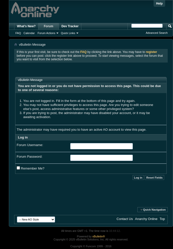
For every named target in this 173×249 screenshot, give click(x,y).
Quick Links (68, 33)
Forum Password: (29, 156)
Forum (48, 26)
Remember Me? (30, 168)
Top (162, 219)
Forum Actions (46, 33)
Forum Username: (30, 145)
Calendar (29, 33)
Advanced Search (157, 32)
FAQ (18, 33)
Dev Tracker (70, 26)
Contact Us (125, 219)
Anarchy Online (146, 219)
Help (159, 3)
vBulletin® (98, 236)
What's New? (26, 26)
